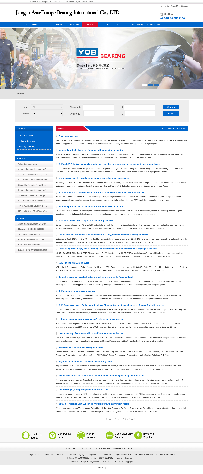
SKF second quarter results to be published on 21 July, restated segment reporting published (104, 235)
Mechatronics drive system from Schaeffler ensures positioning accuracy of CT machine (101, 375)
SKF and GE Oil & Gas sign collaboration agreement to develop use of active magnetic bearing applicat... (109, 164)
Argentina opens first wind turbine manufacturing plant (85, 361)
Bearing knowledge (27, 146)
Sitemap (184, 6)
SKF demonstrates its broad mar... (33, 180)
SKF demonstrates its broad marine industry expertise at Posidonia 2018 (94, 178)
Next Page (129, 419)
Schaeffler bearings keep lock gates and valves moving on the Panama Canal (96, 277)
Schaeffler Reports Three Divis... (33, 185)
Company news (26, 135)
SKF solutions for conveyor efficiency (77, 291)
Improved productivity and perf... (32, 169)
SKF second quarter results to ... (32, 201)
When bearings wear (68, 136)
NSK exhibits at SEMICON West (74, 263)
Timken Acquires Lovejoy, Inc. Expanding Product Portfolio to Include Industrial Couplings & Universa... (109, 249)
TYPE (106, 24)
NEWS (90, 24)
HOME (59, 24)
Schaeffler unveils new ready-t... (32, 195)
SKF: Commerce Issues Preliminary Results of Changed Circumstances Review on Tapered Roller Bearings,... (111, 305)
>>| (135, 419)
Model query (137, 24)
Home (175, 128)
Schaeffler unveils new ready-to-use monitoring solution (86, 220)
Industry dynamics (27, 141)
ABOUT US (74, 24)
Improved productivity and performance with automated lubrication (91, 150)
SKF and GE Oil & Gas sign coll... (33, 174)
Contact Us (175, 6)
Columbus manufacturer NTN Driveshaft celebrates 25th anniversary (92, 319)
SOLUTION (122, 24)
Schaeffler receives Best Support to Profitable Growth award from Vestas (94, 404)
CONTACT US (153, 24)
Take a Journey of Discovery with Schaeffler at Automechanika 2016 (91, 333)
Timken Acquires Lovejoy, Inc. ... (32, 206)
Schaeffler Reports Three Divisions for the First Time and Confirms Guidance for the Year (102, 192)
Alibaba (101, 467)
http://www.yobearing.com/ (125, 458)
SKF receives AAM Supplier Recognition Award (81, 347)
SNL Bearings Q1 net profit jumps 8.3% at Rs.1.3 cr (83, 390)
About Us (165, 6)
